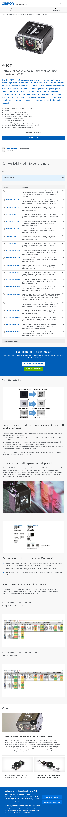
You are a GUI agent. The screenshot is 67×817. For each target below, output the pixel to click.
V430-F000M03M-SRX (13, 272)
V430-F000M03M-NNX (13, 258)
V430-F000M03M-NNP (13, 250)
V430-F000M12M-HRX (13, 303)
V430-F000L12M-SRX (12, 229)
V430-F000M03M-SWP (13, 279)
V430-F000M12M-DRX (13, 294)
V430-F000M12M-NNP (13, 310)
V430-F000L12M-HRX (12, 200)
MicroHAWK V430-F (18, 148)
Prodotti (4, 14)
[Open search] (60, 3)
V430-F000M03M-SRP (13, 265)
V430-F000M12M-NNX (13, 317)
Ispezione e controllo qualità (16, 14)
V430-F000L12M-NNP (12, 207)
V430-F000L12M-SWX (12, 243)
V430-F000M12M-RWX (13, 332)
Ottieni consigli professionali (33, 363)
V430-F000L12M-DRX (12, 191)
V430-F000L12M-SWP (12, 236)
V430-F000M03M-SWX (13, 287)
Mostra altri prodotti (11, 341)
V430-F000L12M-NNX (12, 214)
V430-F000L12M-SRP (12, 221)
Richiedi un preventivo (33, 369)
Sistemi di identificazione (33, 14)
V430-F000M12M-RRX (13, 324)
